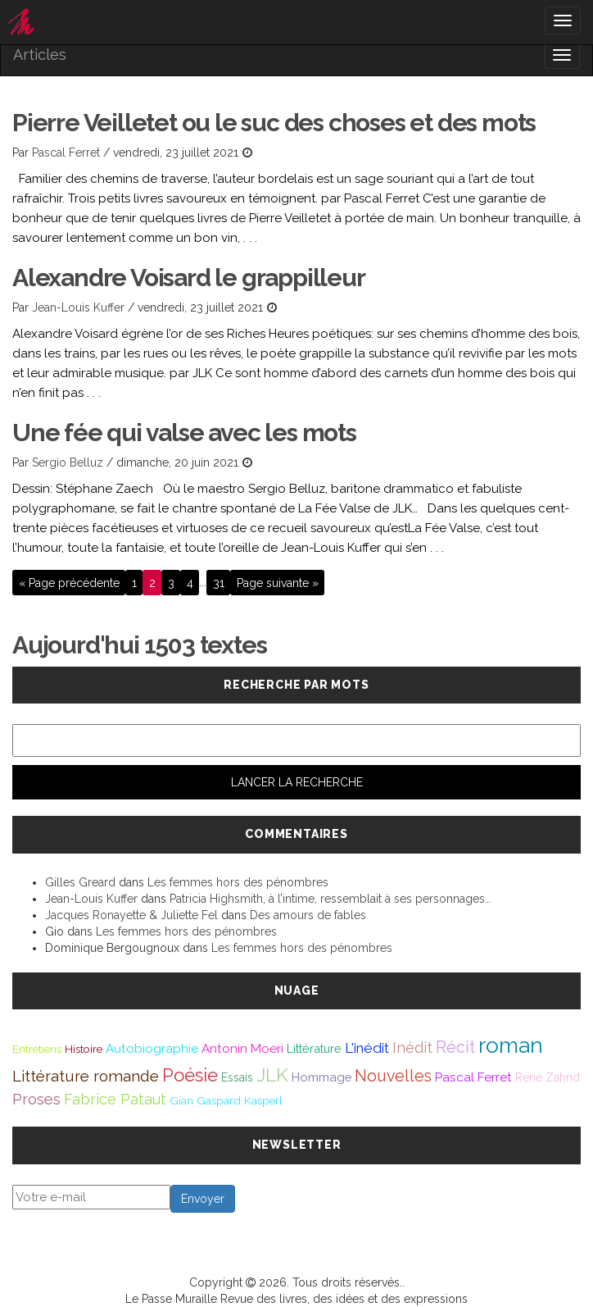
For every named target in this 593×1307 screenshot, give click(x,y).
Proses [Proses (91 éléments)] (36, 1099)
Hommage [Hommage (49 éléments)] (321, 1077)
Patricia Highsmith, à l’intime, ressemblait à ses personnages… (330, 898)
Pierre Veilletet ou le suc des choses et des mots (274, 122)
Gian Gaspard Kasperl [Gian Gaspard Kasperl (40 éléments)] (226, 1100)
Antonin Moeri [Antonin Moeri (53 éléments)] (242, 1048)
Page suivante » (278, 582)
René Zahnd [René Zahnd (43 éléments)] (547, 1077)
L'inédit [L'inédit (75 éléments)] (367, 1048)
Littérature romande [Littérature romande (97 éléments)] (85, 1076)
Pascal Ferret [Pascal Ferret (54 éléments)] (473, 1077)
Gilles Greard (80, 882)
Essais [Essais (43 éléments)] (237, 1077)
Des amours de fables (308, 915)
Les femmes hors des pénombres (237, 882)
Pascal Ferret (66, 152)
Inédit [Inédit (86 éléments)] (412, 1047)
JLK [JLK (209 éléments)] (272, 1074)
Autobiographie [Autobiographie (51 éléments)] (152, 1048)
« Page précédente (69, 582)
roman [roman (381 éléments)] (510, 1045)
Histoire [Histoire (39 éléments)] (83, 1048)
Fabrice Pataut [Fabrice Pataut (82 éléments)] (115, 1099)
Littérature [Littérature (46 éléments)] (314, 1048)
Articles (39, 54)
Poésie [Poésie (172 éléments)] (190, 1075)
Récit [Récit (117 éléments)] (455, 1047)
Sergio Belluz (67, 462)
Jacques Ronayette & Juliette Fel (131, 915)
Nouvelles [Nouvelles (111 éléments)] (393, 1076)
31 (218, 582)
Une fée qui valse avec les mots (184, 432)
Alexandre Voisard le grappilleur (188, 277)
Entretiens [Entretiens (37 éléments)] (36, 1048)
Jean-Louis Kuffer (78, 307)
